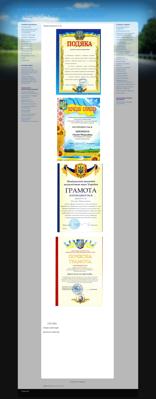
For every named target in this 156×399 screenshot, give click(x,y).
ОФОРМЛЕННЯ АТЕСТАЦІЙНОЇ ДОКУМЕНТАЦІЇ (121, 47)
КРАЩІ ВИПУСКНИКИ (28, 55)
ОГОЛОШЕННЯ (26, 27)
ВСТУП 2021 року (26, 51)
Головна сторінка (77, 382)
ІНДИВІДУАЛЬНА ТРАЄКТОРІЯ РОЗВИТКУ (124, 81)
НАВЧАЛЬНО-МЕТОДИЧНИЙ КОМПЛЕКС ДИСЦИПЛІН (125, 34)
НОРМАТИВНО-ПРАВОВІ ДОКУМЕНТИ (29, 96)
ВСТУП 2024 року (26, 44)
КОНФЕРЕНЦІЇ (120, 61)
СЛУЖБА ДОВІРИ (121, 75)
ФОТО (23, 58)
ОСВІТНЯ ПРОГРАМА (28, 35)
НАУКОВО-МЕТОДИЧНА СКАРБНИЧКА (29, 107)
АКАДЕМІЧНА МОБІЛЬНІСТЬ (125, 84)
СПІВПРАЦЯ (25, 60)
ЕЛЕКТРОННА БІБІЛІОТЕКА (125, 37)
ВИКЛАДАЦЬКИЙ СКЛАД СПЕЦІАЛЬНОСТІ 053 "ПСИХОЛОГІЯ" (29, 31)
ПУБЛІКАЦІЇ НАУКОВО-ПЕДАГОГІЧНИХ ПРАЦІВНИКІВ (123, 69)
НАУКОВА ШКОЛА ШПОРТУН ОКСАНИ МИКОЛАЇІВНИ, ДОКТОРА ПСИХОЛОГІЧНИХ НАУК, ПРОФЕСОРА (29, 71)
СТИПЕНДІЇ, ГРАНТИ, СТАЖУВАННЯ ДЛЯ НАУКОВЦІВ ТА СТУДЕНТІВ (125, 53)
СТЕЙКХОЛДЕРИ (121, 73)
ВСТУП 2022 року (26, 48)
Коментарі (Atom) (58, 386)
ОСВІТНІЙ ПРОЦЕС (122, 78)
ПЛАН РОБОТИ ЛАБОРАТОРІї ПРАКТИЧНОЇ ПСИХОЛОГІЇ (29, 120)
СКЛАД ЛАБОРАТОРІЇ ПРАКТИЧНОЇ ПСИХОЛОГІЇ (29, 92)
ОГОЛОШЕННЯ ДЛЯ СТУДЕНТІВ (122, 27)
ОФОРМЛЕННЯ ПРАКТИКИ (124, 40)
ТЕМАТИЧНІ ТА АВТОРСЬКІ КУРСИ (27, 100)
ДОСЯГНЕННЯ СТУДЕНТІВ (125, 91)
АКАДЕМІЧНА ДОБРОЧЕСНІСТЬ (122, 58)
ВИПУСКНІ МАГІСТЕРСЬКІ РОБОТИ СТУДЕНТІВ (124, 87)
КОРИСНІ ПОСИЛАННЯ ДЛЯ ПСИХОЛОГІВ (28, 115)
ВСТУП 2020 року (26, 53)
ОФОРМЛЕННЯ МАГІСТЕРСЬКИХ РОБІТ (124, 43)
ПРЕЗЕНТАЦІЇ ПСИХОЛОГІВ (25, 111)
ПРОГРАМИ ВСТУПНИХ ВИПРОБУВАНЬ (28, 40)
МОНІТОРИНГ (120, 93)
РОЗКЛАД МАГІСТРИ (123, 31)
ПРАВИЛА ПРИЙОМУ (28, 37)
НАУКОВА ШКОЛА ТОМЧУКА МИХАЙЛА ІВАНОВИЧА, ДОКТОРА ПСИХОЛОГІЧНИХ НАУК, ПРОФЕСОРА (29, 80)
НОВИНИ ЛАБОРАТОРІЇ (28, 104)
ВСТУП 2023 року (26, 46)
